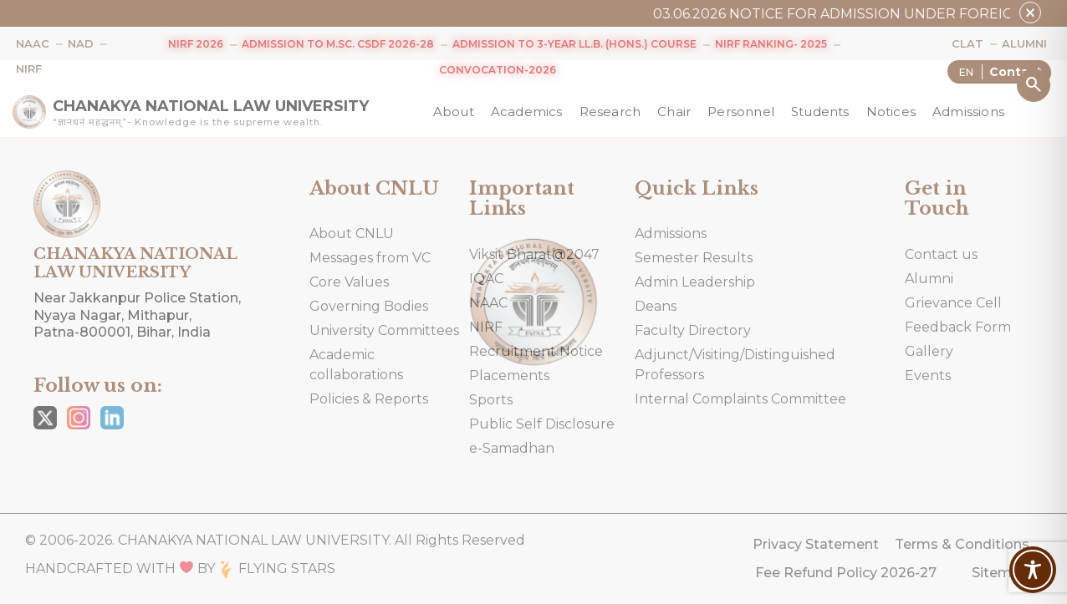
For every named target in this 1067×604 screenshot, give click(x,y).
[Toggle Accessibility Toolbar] (1032, 569)
